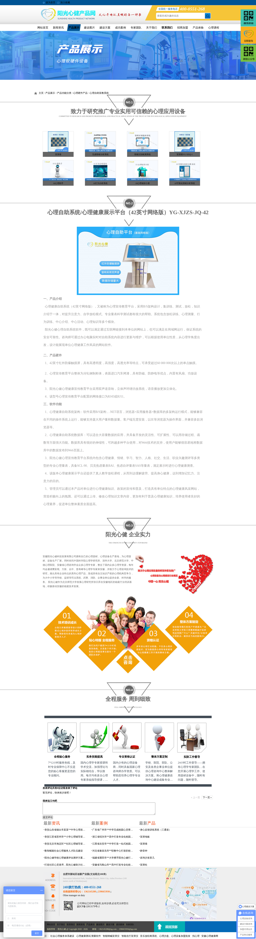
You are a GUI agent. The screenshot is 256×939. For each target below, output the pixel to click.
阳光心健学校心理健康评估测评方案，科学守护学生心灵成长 (66, 857)
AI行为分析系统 (100, 183)
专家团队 (136, 27)
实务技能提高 (94, 756)
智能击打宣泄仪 (130, 936)
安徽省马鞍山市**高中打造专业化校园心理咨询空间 (113, 864)
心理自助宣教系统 (99, 93)
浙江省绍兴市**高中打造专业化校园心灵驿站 (113, 836)
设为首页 (50, 2)
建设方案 (104, 27)
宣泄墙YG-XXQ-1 (185, 154)
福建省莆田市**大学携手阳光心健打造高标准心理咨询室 (113, 857)
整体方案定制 (159, 756)
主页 (41, 93)
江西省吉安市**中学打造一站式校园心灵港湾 (113, 843)
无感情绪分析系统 (100, 154)
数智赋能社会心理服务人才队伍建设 (64, 850)
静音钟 (143, 850)
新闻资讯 (58, 27)
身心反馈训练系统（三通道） (155, 829)
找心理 (196, 936)
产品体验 (198, 27)
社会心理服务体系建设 (62, 936)
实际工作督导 (192, 756)
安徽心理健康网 (209, 936)
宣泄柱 (143, 864)
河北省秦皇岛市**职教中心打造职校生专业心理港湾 (113, 850)
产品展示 (73, 27)
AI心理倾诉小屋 (142, 183)
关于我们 (151, 27)
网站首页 (42, 27)
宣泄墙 (58, 154)
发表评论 (47, 788)
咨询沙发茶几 (147, 857)
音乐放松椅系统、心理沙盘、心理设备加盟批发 (165, 936)
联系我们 (167, 27)
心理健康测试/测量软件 (88, 936)
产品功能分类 (64, 93)
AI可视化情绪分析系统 (184, 183)
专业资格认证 (127, 756)
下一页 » (207, 797)
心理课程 (213, 27)
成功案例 (120, 27)
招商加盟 (182, 27)
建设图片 (89, 27)
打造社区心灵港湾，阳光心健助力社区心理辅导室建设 (66, 864)
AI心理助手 (58, 183)
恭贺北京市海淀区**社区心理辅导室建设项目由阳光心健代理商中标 (66, 843)
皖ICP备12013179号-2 (88, 906)
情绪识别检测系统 (142, 154)
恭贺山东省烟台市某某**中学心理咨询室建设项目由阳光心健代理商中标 (66, 829)
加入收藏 (65, 2)
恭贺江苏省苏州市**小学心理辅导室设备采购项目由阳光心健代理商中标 (66, 836)
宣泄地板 (145, 836)
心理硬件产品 (80, 93)
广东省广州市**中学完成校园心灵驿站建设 (113, 829)
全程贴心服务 (62, 756)
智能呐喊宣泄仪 (111, 936)
